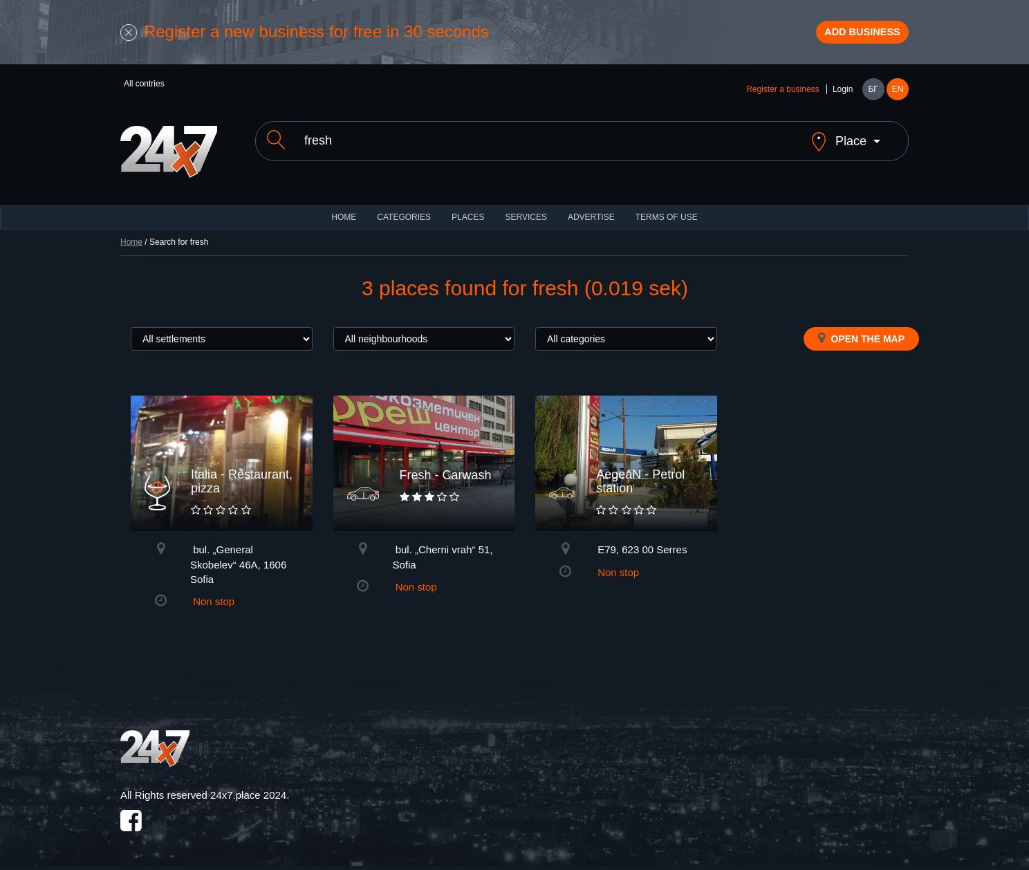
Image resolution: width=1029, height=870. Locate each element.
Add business (847, 37)
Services (525, 214)
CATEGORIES (404, 214)
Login (843, 98)
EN (898, 98)
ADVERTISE (591, 214)
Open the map (861, 335)
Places (468, 214)
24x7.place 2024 (248, 793)
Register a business (782, 98)
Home (131, 239)
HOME (343, 214)
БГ (873, 98)
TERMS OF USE (667, 214)
